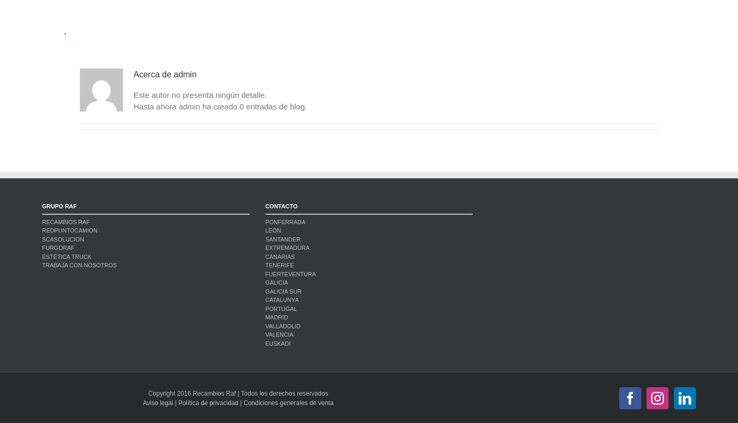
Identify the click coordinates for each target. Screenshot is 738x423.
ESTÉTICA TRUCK (66, 257)
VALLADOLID (283, 326)
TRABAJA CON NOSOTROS (79, 265)
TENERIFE (279, 265)
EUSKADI (278, 343)
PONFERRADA (285, 222)
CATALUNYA (282, 300)
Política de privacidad (208, 403)
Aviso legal (158, 403)
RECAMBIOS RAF (66, 222)
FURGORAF (58, 248)
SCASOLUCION (63, 239)
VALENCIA (279, 334)
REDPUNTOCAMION (70, 230)
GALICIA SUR (283, 291)
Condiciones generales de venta (288, 403)
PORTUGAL (281, 309)
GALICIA (276, 282)
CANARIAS (280, 257)
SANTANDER (283, 239)
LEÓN (273, 230)
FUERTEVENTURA (290, 274)
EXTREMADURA (287, 248)
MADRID (276, 317)
